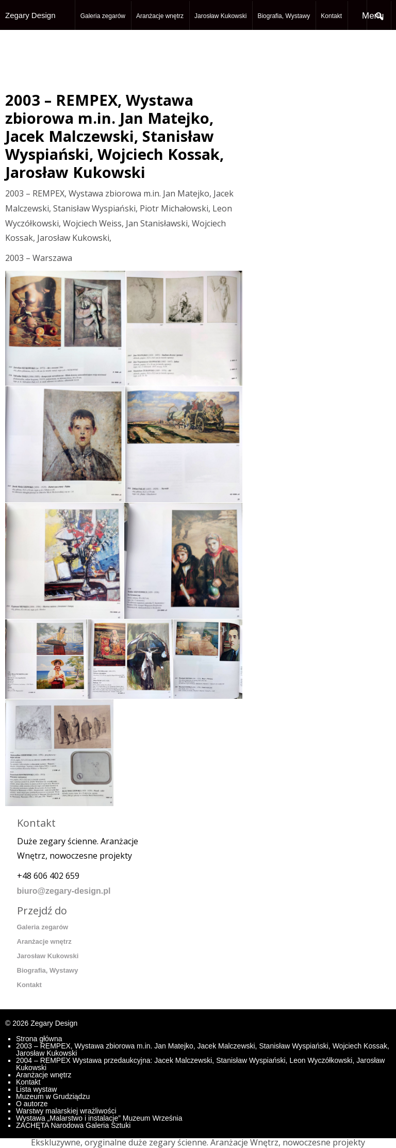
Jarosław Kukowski (220, 16)
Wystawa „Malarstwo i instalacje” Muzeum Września (99, 1118)
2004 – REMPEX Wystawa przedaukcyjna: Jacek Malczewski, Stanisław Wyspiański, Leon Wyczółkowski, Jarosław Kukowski (200, 1064)
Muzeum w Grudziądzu (53, 1096)
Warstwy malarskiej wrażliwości (66, 1111)
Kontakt (331, 16)
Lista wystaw (36, 1089)
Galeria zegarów (102, 16)
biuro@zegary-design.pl (64, 891)
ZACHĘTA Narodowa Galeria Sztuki (73, 1125)
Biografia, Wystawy (283, 16)
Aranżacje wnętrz (160, 16)
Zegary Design (30, 15)
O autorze (31, 1104)
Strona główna (39, 1039)
